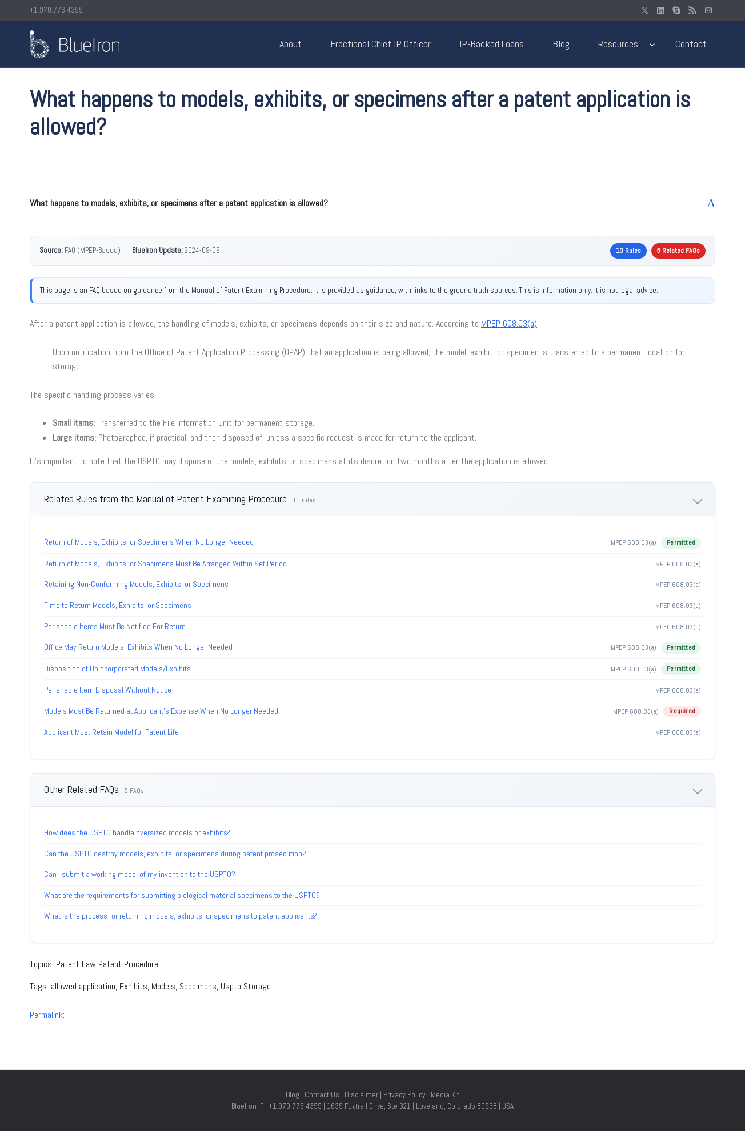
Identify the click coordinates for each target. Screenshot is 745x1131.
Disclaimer (361, 1094)
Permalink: (47, 1015)
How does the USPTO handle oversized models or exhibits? (137, 832)
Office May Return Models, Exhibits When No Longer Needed (138, 647)
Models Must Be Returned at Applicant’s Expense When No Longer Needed (161, 711)
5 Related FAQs (678, 250)
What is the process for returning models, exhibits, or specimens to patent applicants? (180, 916)
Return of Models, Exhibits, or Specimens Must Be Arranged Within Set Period (165, 563)
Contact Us (322, 1094)
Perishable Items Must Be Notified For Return (115, 626)
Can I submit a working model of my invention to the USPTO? (139, 874)
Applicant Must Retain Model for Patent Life (111, 732)
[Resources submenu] (652, 44)
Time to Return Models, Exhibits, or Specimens (117, 605)
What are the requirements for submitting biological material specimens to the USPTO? (182, 895)
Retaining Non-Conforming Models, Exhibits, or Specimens (136, 584)
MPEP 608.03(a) (509, 323)
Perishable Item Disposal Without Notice (107, 690)
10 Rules (628, 250)
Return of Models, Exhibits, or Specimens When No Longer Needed (149, 542)
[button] (372, 203)
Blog (292, 1094)
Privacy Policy (404, 1094)
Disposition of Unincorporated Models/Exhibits (117, 668)
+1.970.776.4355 (56, 10)
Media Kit (445, 1094)
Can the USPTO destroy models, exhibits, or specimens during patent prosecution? (175, 853)
